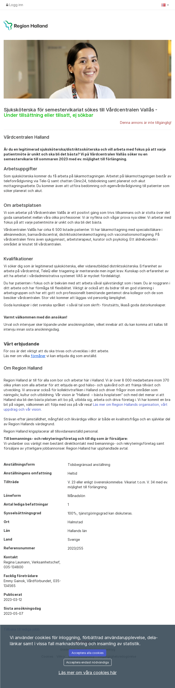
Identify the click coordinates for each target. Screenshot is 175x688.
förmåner (38, 356)
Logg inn (14, 5)
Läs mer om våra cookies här (87, 672)
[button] (165, 5)
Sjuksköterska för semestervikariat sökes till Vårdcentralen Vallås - (80, 112)
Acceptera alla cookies (88, 653)
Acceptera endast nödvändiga (87, 662)
